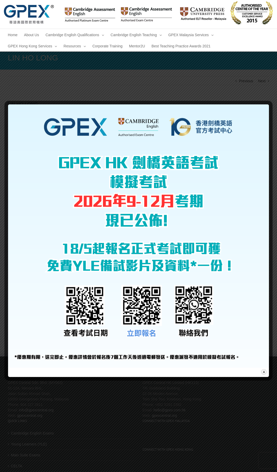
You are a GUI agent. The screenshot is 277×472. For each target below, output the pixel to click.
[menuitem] (12, 34)
